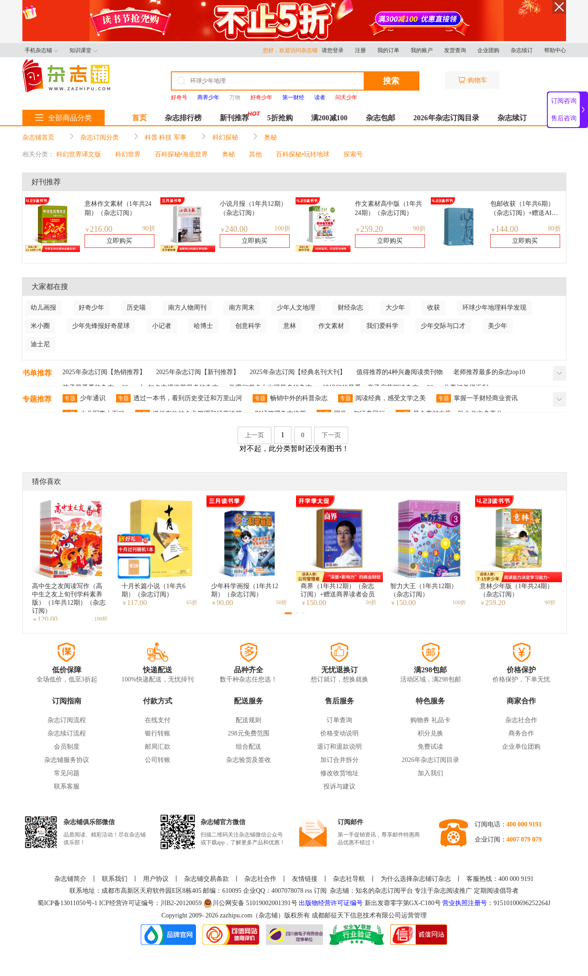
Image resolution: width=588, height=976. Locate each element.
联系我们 (114, 878)
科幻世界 (128, 154)
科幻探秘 (225, 137)
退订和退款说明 (339, 746)
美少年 (497, 325)
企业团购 (488, 50)
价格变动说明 (339, 733)
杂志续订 (522, 50)
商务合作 (521, 733)
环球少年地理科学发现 (494, 307)
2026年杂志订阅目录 (446, 118)
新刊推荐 (234, 118)
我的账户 (422, 50)
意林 (289, 325)
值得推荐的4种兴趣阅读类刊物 (399, 372)
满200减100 (329, 118)
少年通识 (84, 398)
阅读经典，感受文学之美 (382, 398)
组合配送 (248, 746)
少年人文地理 (296, 307)
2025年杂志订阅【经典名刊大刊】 (298, 372)
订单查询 (339, 720)
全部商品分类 (63, 118)
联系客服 (66, 786)
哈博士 (203, 325)
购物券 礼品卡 (430, 720)
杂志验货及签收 (248, 759)
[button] (288, 613)
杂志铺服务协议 (66, 759)
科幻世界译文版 (78, 154)
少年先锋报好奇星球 (101, 325)
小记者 (161, 325)
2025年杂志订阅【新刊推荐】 (197, 372)
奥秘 (270, 137)
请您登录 (333, 50)
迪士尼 (40, 344)
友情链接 (305, 878)
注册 (360, 50)
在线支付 (157, 720)
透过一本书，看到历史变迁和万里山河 (179, 398)
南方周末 (241, 307)
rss (309, 890)
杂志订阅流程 (67, 720)
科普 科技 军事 (165, 137)
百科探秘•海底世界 (181, 154)
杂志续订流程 (67, 733)
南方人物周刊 (187, 307)
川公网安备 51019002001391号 (250, 903)
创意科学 (248, 325)
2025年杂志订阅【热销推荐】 (104, 372)
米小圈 (40, 325)
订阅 (320, 890)
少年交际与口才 (443, 325)
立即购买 (119, 240)
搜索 (391, 81)
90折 (149, 228)
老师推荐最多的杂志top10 (489, 372)
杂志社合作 (521, 720)
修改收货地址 (339, 773)
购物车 (472, 80)
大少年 (395, 307)
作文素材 (331, 325)
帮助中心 (555, 50)
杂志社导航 (349, 878)
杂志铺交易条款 (206, 878)
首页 (139, 118)
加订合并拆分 (339, 759)
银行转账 (157, 733)
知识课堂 (83, 50)
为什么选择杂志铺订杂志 (416, 878)
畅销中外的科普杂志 (290, 398)
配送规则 (248, 720)
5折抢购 (280, 118)
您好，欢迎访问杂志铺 (292, 50)
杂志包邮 (380, 118)
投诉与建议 (339, 786)
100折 (283, 228)
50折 (281, 602)
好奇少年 (91, 307)
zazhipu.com (236, 915)
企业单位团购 (521, 746)
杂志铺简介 (70, 878)
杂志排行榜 (183, 118)
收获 (433, 307)
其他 (255, 154)
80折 (554, 228)
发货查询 (455, 50)
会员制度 (66, 746)
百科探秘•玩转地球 (302, 154)
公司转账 (157, 759)
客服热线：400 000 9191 (500, 878)
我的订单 (388, 50)
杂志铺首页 (38, 137)
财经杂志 (350, 307)
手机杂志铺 (41, 50)
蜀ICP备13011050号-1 (68, 903)
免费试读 (430, 746)
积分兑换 (430, 733)
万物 (234, 97)
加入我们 (430, 773)
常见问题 (66, 773)
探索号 (353, 154)
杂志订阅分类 (99, 137)
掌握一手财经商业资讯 (477, 398)
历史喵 (136, 307)
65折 (191, 602)
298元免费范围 (249, 733)
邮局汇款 (157, 746)
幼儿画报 (43, 307)
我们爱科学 (382, 325)
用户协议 (156, 878)
